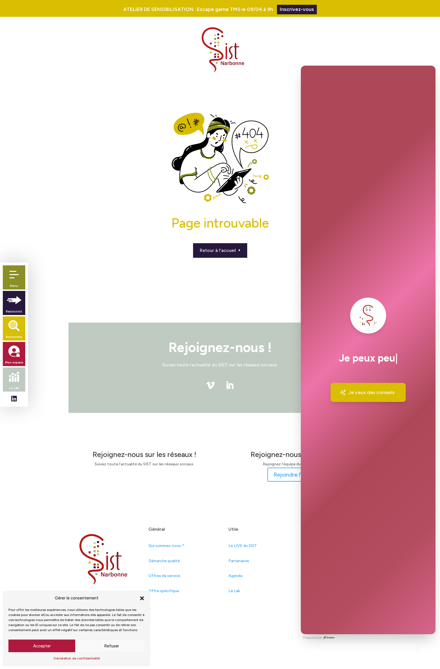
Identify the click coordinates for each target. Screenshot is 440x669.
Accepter (42, 646)
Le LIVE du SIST (242, 545)
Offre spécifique (163, 590)
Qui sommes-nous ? (166, 545)
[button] (142, 598)
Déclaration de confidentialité (77, 658)
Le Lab (234, 590)
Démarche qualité (164, 560)
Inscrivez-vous (297, 9)
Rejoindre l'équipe (296, 474)
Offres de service (164, 575)
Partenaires (238, 560)
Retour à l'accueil (218, 250)
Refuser (111, 646)
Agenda (235, 575)
